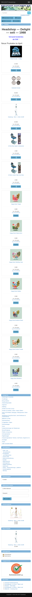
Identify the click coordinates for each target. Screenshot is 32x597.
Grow (3, 426)
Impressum (5, 466)
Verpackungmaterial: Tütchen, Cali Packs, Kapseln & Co (16, 437)
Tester (3, 441)
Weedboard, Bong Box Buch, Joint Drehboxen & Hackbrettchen (14, 416)
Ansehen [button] (13, 70)
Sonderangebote (7, 469)
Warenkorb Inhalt (7, 18)
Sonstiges (4, 439)
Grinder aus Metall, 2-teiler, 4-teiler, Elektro (12, 410)
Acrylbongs (5, 399)
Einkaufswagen (6, 476)
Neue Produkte (6, 528)
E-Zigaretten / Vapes (7, 422)
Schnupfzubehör (6, 434)
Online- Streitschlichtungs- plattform (12, 467)
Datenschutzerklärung (8, 458)
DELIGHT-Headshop (20, 594)
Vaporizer (4, 404)
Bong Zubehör (5, 401)
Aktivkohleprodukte (6, 402)
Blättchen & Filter (6, 418)
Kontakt (4, 459)
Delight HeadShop (7, 464)
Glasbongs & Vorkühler (7, 397)
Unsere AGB (6, 456)
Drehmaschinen (6, 420)
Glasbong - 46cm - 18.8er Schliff (16, 544)
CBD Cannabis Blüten (7, 443)
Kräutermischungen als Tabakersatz (11, 428)
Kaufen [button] (18, 70)
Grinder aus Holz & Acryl (8, 408)
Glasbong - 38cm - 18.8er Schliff (16, 520)
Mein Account (6, 21)
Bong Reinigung (6, 430)
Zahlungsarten (6, 463)
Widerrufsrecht (6, 461)
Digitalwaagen (5, 436)
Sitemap (5, 470)
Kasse (17, 18)
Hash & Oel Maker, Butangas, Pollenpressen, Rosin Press (14, 413)
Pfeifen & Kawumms (7, 432)
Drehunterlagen (6, 424)
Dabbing (4, 406)
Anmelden (16, 21)
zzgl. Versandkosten (16, 67)
